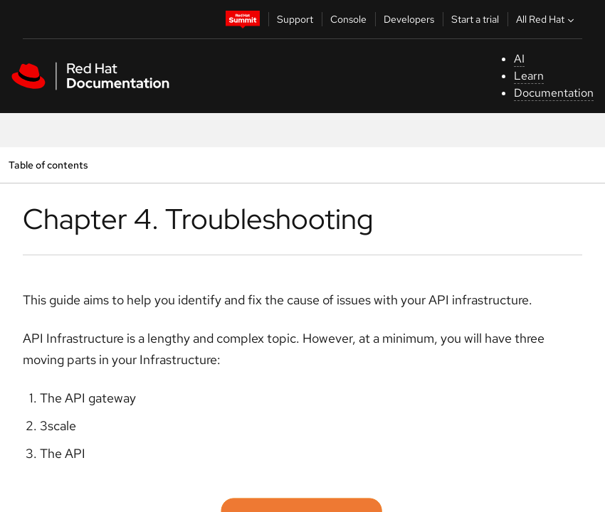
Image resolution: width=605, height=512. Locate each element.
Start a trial (475, 19)
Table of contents (48, 164)
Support (295, 19)
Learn (529, 75)
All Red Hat (546, 19)
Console (348, 19)
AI (519, 58)
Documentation (554, 92)
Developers (409, 19)
